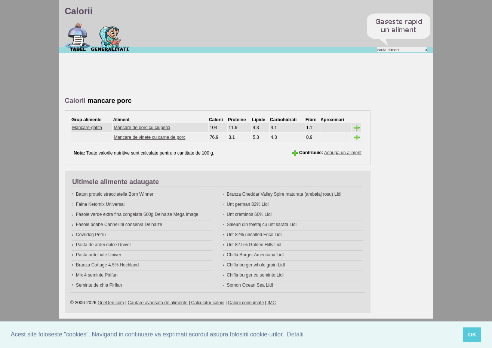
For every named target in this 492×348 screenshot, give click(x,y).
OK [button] (472, 335)
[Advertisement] (201, 75)
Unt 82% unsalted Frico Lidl (254, 234)
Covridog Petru (91, 234)
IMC (272, 302)
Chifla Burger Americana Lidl (255, 254)
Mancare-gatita (87, 127)
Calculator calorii (207, 302)
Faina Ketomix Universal (100, 204)
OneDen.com (111, 302)
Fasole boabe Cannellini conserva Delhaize (119, 224)
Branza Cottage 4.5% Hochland (107, 265)
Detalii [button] (295, 334)
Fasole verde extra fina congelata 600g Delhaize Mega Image (137, 214)
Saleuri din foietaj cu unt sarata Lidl (261, 224)
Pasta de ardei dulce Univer (103, 244)
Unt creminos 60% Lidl (249, 214)
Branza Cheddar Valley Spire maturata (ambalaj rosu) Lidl (284, 194)
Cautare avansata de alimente (157, 302)
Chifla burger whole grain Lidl (256, 265)
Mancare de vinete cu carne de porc (149, 137)
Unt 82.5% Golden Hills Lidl (254, 244)
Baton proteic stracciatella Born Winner (114, 194)
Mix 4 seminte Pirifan (96, 275)
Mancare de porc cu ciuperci (142, 127)
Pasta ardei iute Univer (98, 254)
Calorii (77, 37)
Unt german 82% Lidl (247, 204)
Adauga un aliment (343, 152)
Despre (110, 37)
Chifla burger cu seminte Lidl (255, 275)
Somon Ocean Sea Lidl (250, 285)
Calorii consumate (246, 302)
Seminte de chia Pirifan (99, 285)
